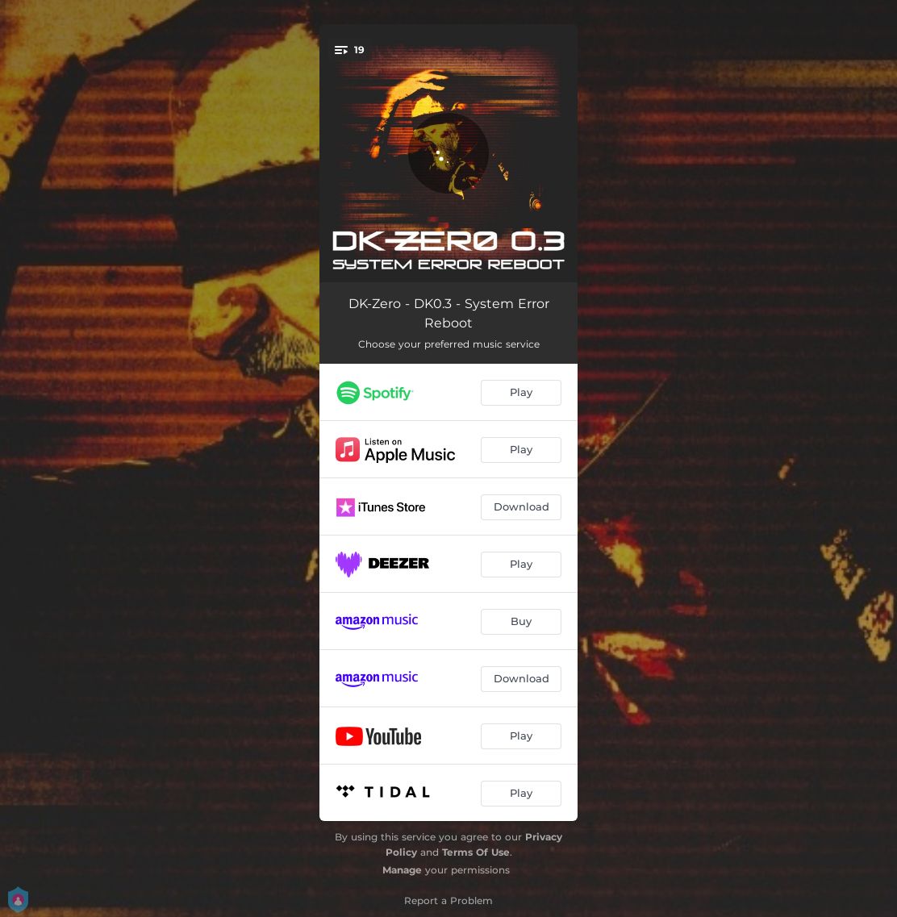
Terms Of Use (476, 852)
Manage (402, 870)
